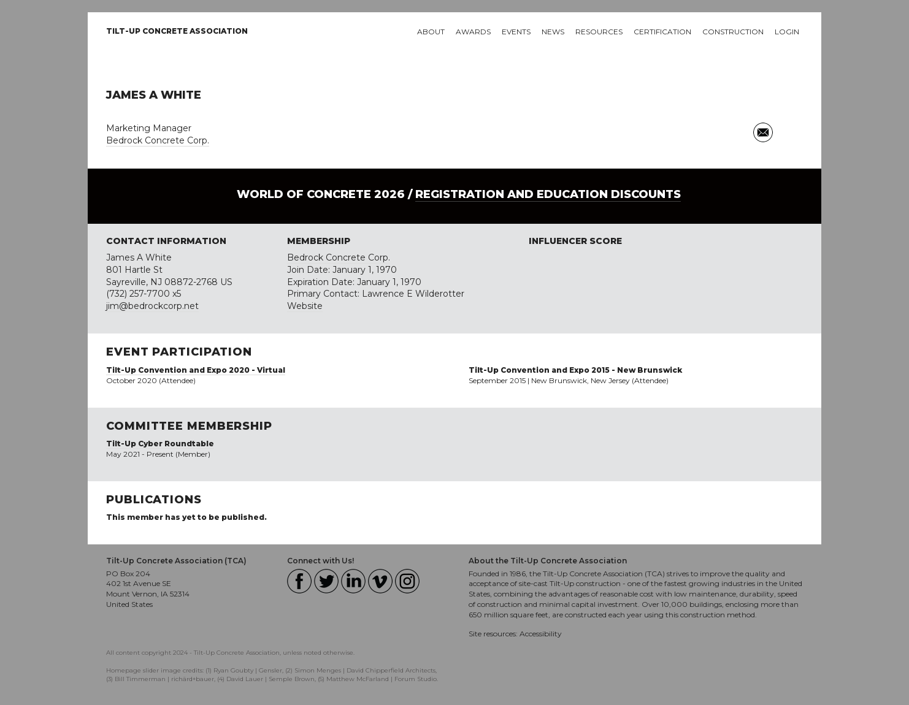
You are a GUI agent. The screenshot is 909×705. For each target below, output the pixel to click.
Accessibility (541, 633)
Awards (473, 31)
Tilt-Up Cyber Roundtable (160, 443)
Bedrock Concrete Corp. (157, 140)
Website (305, 305)
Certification (662, 31)
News (553, 31)
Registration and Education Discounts (548, 194)
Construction (733, 31)
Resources (599, 31)
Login (787, 31)
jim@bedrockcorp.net (152, 305)
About (431, 31)
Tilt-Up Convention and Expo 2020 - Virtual (195, 370)
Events (516, 31)
